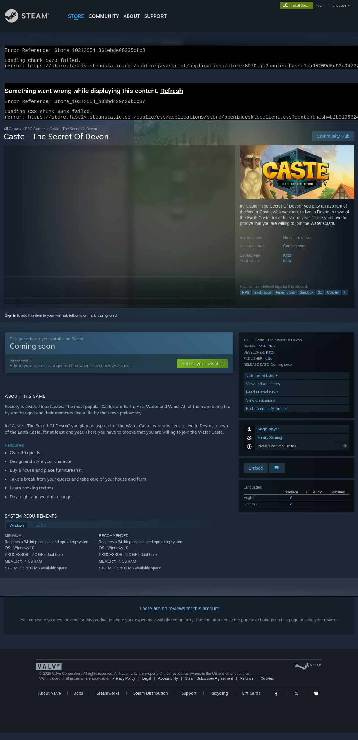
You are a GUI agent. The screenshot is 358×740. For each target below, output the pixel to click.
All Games (12, 136)
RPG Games (35, 136)
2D (320, 299)
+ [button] (344, 299)
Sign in (10, 323)
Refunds (247, 686)
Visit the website (262, 421)
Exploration (262, 299)
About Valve (49, 700)
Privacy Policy (123, 686)
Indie (261, 391)
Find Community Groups (266, 454)
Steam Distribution (150, 700)
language (339, 5)
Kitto (287, 262)
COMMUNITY (104, 16)
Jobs (78, 700)
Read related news (262, 437)
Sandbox (306, 299)
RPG (245, 299)
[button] (202, 371)
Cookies (267, 686)
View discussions (260, 445)
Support (189, 700)
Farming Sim (285, 299)
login (320, 5)
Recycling (219, 700)
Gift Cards (251, 700)
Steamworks (108, 700)
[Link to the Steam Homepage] (32, 20)
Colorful (333, 299)
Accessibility (168, 686)
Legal (146, 686)
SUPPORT (155, 16)
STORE (76, 16)
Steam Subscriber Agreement (209, 686)
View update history (263, 429)
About (131, 16)
